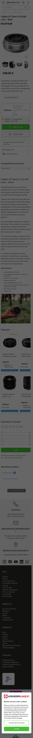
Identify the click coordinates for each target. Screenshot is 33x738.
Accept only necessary (16, 723)
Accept (16, 729)
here (20, 718)
